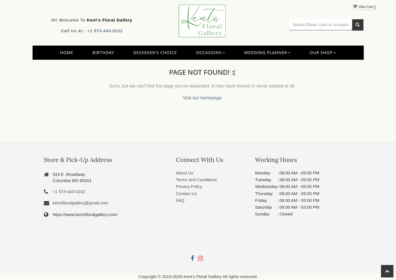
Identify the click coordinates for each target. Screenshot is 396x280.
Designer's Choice (155, 52)
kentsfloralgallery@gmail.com (80, 202)
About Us (184, 172)
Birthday (103, 52)
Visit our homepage (202, 97)
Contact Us (186, 193)
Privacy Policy (189, 186)
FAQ (180, 200)
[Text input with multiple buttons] (320, 24)
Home (66, 52)
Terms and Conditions (196, 179)
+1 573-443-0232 (105, 31)
